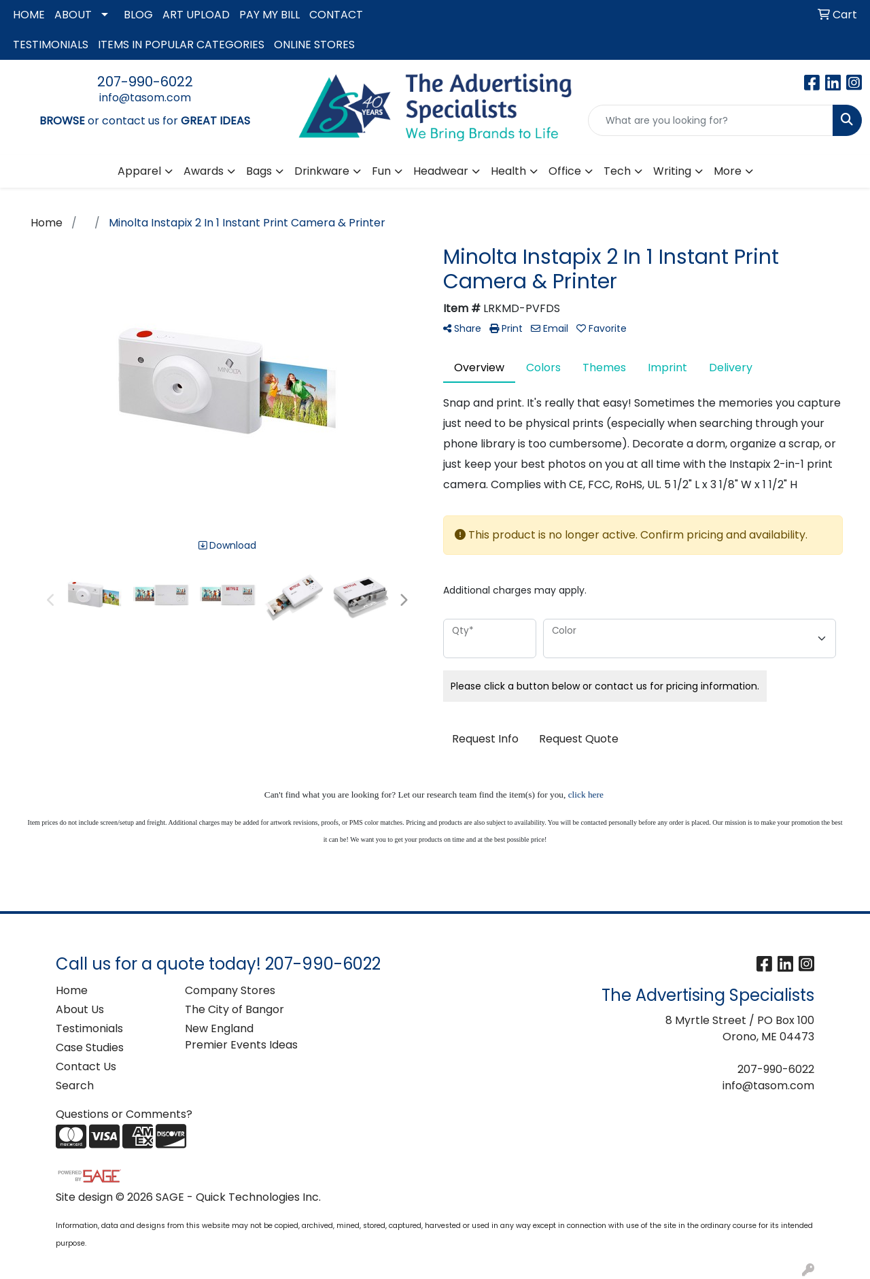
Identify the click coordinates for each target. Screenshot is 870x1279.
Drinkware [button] (321, 171)
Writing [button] (672, 171)
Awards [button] (204, 171)
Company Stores (230, 990)
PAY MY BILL (269, 14)
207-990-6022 (145, 81)
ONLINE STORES (314, 44)
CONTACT (336, 14)
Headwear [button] (440, 171)
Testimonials (89, 1028)
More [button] (728, 171)
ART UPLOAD (196, 14)
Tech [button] (617, 171)
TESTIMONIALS (50, 44)
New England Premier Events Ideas (241, 1037)
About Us (80, 1009)
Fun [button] (381, 171)
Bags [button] (259, 171)
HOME (29, 14)
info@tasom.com (145, 97)
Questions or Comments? (124, 1114)
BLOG (138, 14)
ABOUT (73, 14)
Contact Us (86, 1066)
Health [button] (508, 171)
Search (75, 1085)
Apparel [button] (139, 171)
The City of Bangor (234, 1009)
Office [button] (565, 171)
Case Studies (90, 1047)
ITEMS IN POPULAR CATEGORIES (181, 44)
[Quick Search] (710, 120)
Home (72, 990)
